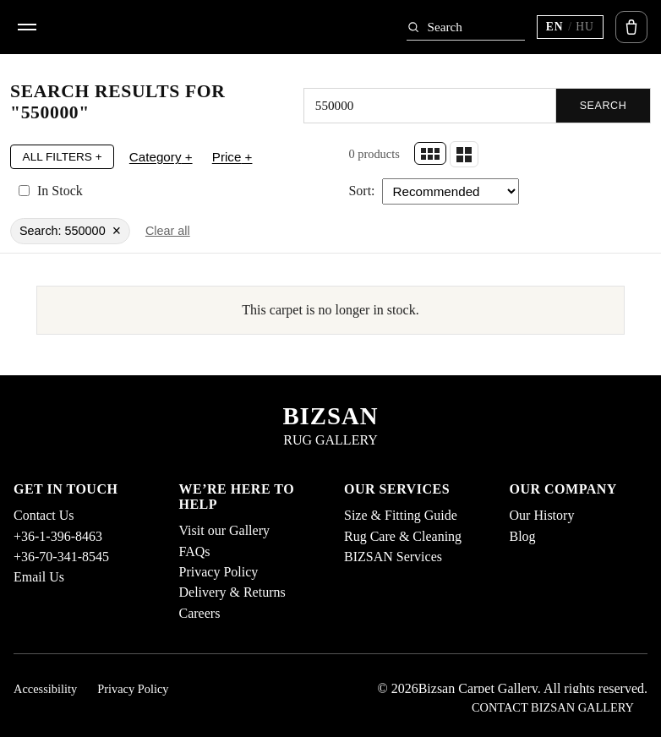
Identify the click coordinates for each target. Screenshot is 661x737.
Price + (232, 157)
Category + (161, 157)
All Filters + (62, 156)
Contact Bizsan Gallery (553, 707)
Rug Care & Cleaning (403, 536)
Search (603, 106)
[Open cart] (631, 27)
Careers (200, 613)
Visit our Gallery (224, 530)
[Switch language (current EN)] (570, 27)
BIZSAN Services (393, 556)
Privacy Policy (219, 572)
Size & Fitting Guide (400, 515)
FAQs (194, 551)
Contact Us (44, 515)
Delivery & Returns (232, 592)
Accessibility (45, 689)
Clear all (167, 230)
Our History (542, 515)
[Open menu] (27, 27)
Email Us (39, 577)
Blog (523, 536)
